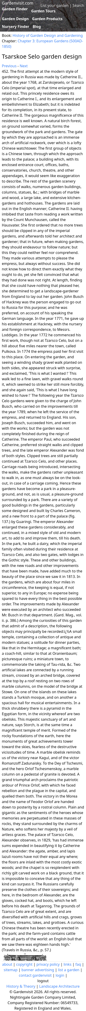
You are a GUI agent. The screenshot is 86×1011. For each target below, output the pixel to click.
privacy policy (48, 964)
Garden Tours (43, 10)
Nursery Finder (15, 26)
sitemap (10, 969)
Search (78, 5)
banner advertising (38, 969)
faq (78, 964)
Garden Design (15, 18)
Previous (9, 65)
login (59, 975)
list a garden (68, 969)
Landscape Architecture (59, 986)
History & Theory (20, 986)
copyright (24, 964)
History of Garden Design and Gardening (48, 35)
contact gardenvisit (35, 975)
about (7, 964)
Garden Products (47, 18)
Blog (37, 26)
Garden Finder (15, 8)
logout (43, 980)
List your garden (55, 5)
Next (24, 65)
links (67, 964)
